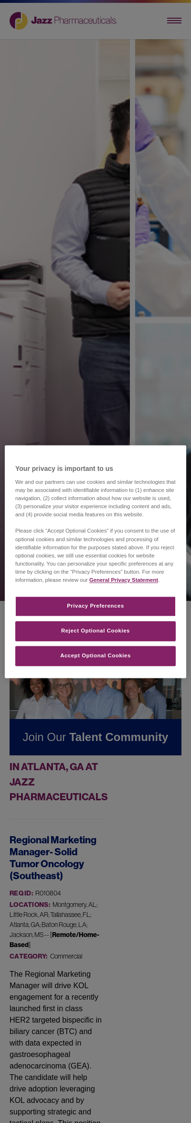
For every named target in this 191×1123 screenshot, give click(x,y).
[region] (95, 561)
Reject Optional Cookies (95, 630)
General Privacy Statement (123, 580)
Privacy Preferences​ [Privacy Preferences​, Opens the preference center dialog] (95, 606)
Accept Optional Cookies (95, 655)
